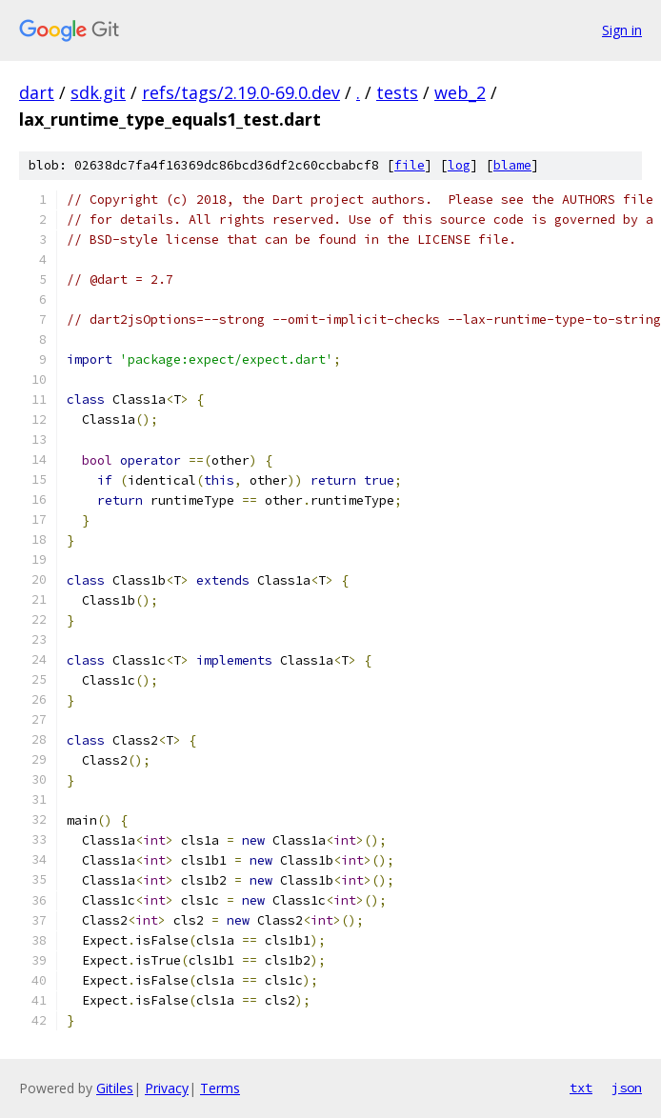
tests (397, 92)
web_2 (460, 92)
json (626, 1087)
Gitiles (114, 1088)
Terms (220, 1088)
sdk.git (98, 92)
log (459, 165)
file (409, 165)
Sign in (622, 30)
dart (36, 92)
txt (581, 1087)
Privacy (167, 1088)
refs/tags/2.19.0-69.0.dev (241, 92)
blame (512, 165)
